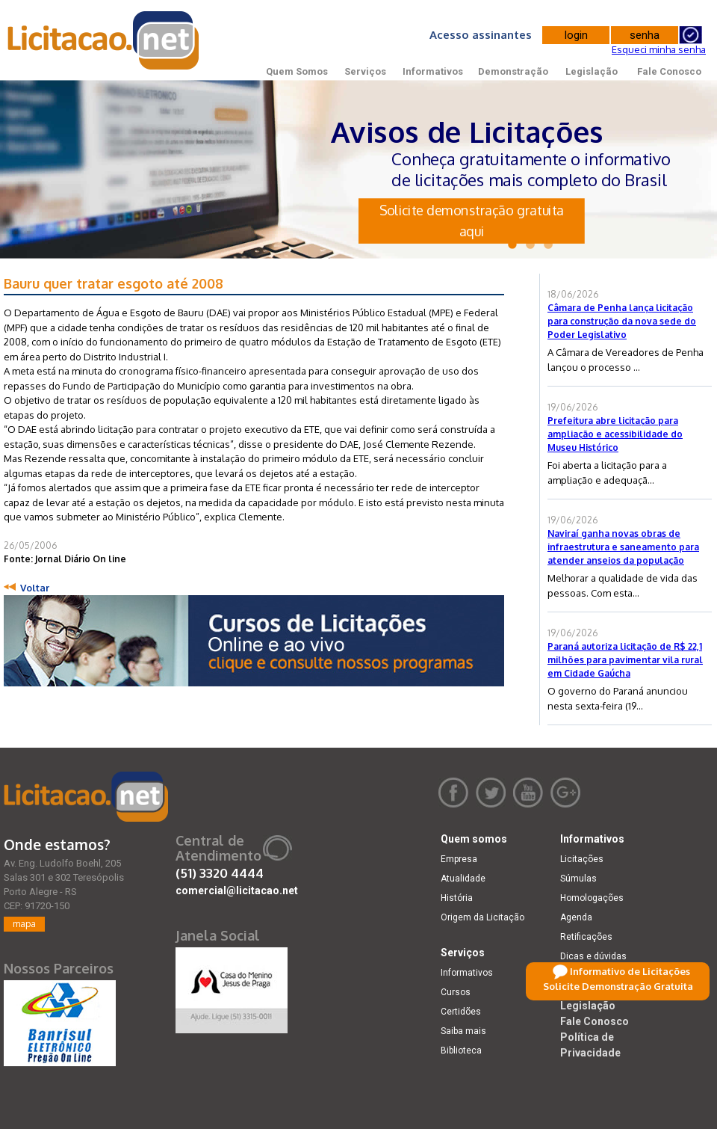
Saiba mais (463, 1031)
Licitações (581, 859)
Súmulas (578, 878)
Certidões (461, 1011)
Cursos (456, 992)
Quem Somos (297, 71)
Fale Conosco (669, 71)
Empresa (459, 859)
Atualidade (463, 878)
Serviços (365, 71)
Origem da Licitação (482, 917)
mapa (24, 923)
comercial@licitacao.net (237, 890)
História (457, 898)
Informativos (433, 71)
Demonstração (513, 71)
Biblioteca (461, 1050)
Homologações (592, 898)
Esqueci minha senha (659, 49)
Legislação (591, 71)
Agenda (576, 917)
